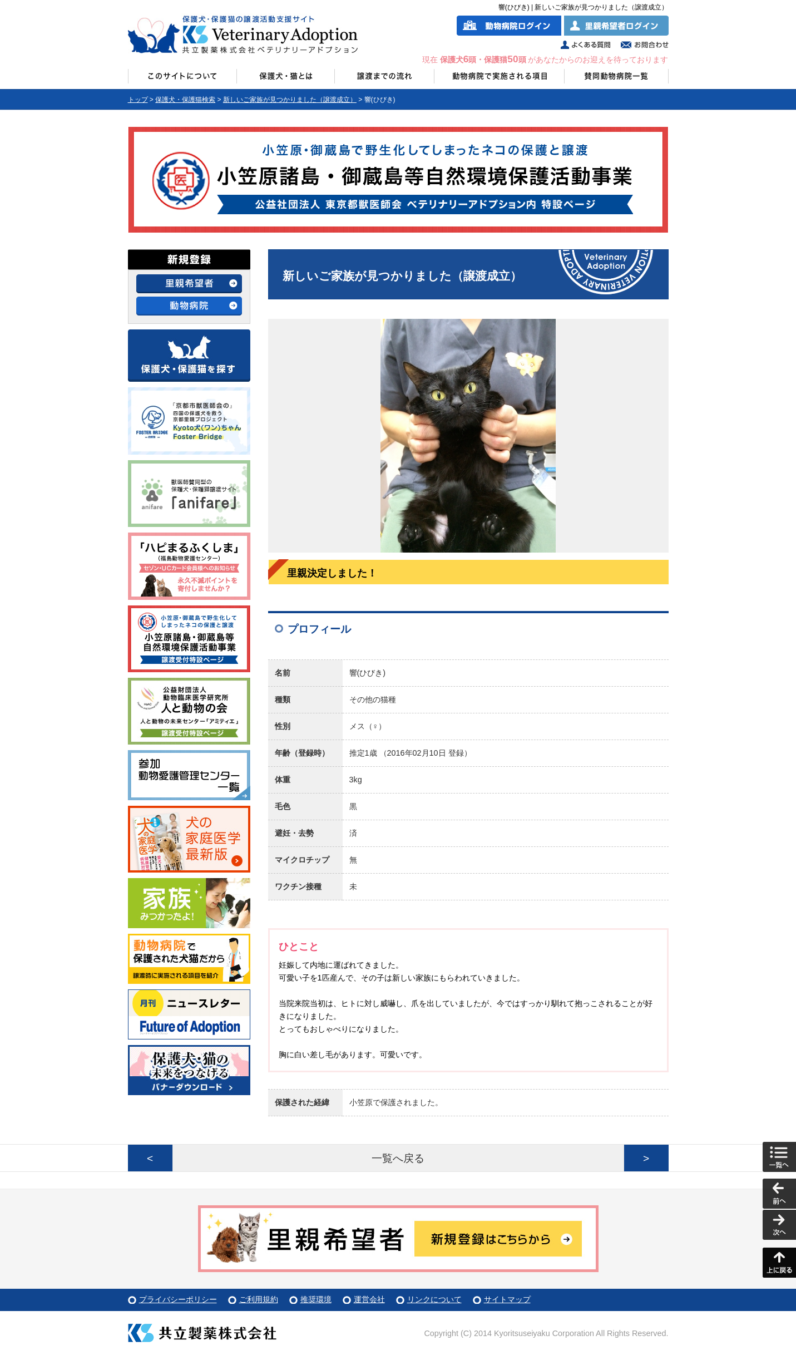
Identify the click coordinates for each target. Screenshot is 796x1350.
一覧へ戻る (398, 1158)
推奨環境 (316, 1299)
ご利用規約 (258, 1299)
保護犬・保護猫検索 (185, 100)
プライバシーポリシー (178, 1299)
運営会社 (369, 1299)
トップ (138, 100)
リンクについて (434, 1299)
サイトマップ (507, 1299)
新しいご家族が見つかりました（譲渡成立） (290, 100)
